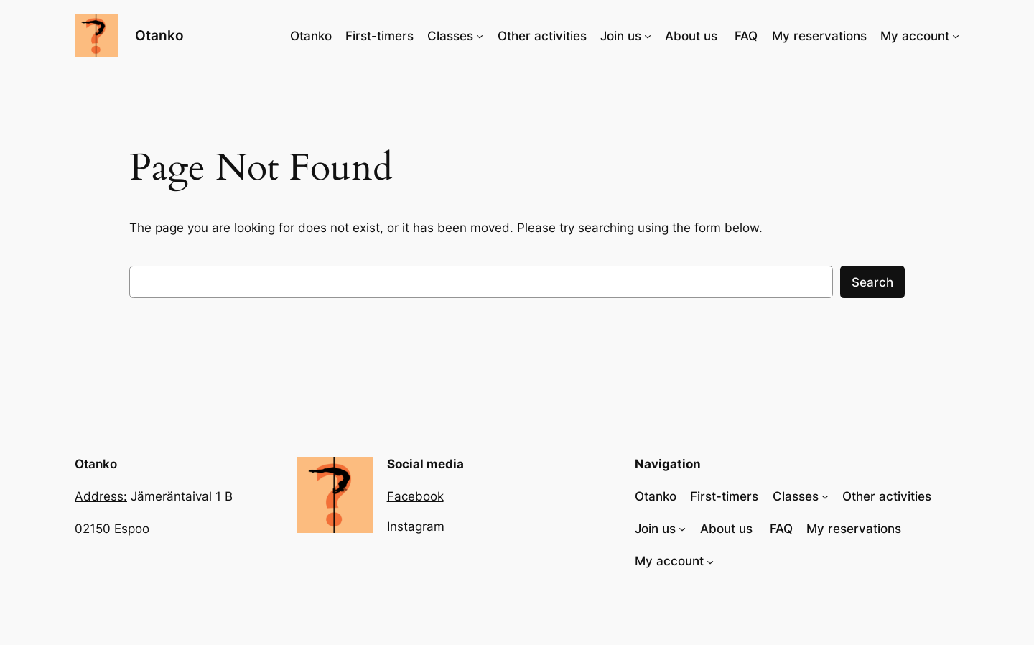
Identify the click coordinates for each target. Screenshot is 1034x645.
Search (872, 282)
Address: (101, 496)
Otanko (159, 35)
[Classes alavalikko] (479, 36)
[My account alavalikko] (955, 36)
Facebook (415, 496)
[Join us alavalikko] (647, 36)
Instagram (415, 526)
